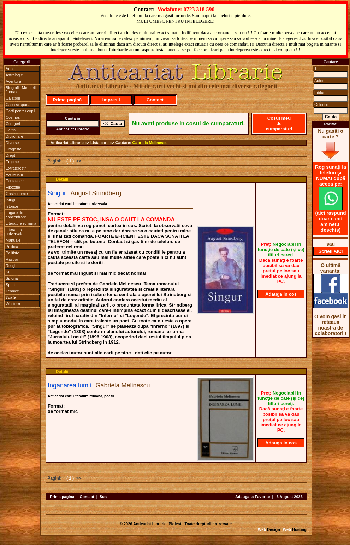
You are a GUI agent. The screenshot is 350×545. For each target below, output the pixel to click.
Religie (12, 265)
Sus (103, 496)
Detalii (62, 179)
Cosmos (13, 117)
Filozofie (13, 187)
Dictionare (14, 136)
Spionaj (12, 278)
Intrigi (10, 200)
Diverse (12, 143)
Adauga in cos (281, 294)
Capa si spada (18, 104)
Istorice (12, 206)
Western (13, 304)
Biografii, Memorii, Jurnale (21, 89)
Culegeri (13, 124)
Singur (57, 193)
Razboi (12, 259)
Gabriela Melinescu (150, 143)
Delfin (11, 130)
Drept (10, 155)
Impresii (111, 99)
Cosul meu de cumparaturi (279, 123)
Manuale (13, 240)
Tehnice (12, 291)
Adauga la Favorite (252, 496)
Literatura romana (21, 223)
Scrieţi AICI (331, 251)
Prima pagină (67, 99)
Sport (10, 285)
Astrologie (14, 75)
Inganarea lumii (69, 385)
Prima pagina (62, 496)
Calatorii (13, 98)
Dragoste (14, 149)
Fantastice (15, 181)
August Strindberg (95, 193)
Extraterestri (16, 168)
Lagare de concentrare (16, 215)
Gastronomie (17, 193)
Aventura (13, 81)
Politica (12, 246)
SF (8, 272)
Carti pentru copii (20, 111)
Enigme (12, 162)
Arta (9, 68)
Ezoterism (14, 174)
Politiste (12, 253)
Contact (155, 99)
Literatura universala (14, 231)
